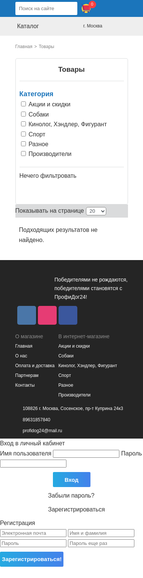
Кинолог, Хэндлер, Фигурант (87, 365)
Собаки (66, 356)
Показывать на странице (49, 210)
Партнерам (27, 375)
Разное (65, 385)
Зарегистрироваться (76, 509)
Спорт (64, 375)
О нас (21, 356)
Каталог (28, 26)
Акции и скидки (74, 346)
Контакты (25, 385)
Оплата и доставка (35, 365)
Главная (24, 46)
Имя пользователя (60, 453)
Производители (74, 395)
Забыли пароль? (71, 495)
